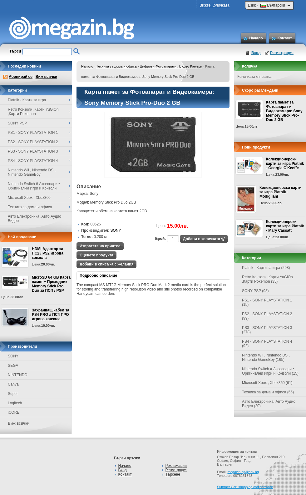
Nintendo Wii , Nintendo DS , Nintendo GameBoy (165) (266, 357)
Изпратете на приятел (100, 246)
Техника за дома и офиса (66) (268, 392)
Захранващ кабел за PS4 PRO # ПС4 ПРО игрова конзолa (50, 314)
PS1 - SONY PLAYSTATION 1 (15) (267, 302)
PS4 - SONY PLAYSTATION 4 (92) (267, 343)
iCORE (13, 412)
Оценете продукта (96, 255)
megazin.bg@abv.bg (243, 472)
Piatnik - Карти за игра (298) (266, 267)
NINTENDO (17, 375)
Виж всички (46, 76)
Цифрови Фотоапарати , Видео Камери (171, 66)
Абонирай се (20, 76)
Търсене (172, 474)
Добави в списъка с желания (106, 264)
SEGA (13, 365)
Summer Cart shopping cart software (245, 487)
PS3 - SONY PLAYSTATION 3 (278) (267, 330)
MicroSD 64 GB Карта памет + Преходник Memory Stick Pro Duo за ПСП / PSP (51, 284)
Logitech (15, 403)
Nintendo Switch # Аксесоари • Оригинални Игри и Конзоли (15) (270, 371)
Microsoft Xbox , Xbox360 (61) (267, 383)
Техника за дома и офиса (116, 66)
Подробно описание (98, 275)
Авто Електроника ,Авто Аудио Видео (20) (268, 403)
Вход (256, 53)
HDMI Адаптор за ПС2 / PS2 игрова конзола (47, 253)
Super (13, 393)
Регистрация (282, 53)
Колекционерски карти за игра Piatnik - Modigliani (280, 192)
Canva (13, 384)
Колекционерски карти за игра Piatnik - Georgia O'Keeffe (285, 163)
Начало (256, 38)
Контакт (285, 38)
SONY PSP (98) (255, 291)
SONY (13, 356)
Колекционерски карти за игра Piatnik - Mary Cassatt (285, 226)
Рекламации (176, 465)
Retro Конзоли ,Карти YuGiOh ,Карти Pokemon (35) (267, 279)
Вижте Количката (214, 5)
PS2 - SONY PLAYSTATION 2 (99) (267, 316)
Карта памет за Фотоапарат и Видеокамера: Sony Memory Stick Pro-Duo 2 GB (284, 111)
